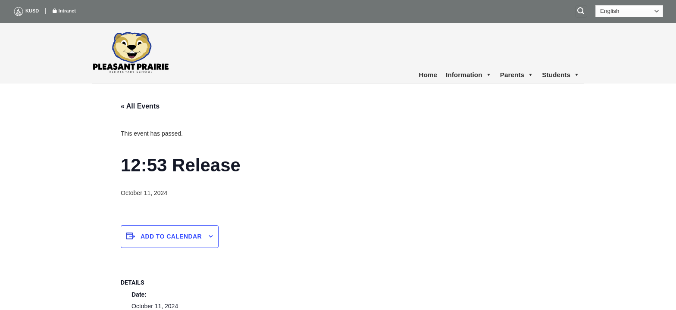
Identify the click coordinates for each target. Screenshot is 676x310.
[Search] (581, 11)
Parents (516, 75)
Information (468, 75)
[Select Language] (629, 11)
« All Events (140, 106)
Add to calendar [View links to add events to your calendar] (171, 236)
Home (428, 74)
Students (560, 75)
